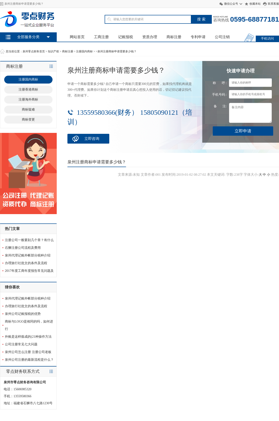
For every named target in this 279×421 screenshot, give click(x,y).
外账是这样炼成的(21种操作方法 (28, 336)
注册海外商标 (28, 99)
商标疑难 (28, 109)
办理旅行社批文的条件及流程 (26, 263)
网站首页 (77, 37)
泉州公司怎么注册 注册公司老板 (28, 352)
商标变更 (28, 119)
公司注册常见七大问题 (21, 344)
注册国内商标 (84, 51)
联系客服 (273, 3)
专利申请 (198, 37)
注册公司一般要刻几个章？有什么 (29, 240)
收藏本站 (255, 3)
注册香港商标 (28, 89)
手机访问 (267, 38)
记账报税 (125, 37)
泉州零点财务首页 (34, 51)
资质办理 (149, 37)
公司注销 (222, 37)
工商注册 (101, 37)
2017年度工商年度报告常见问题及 (29, 271)
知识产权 (53, 51)
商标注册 (173, 37)
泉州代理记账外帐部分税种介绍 (27, 255)
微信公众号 (231, 3)
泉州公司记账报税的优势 (23, 314)
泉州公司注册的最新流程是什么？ (29, 359)
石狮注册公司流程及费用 (23, 247)
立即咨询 (91, 139)
